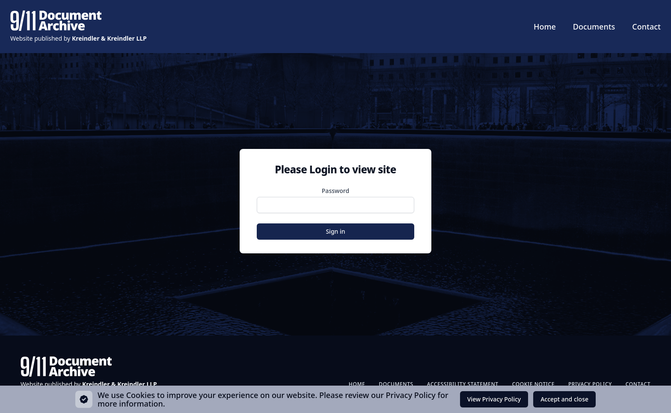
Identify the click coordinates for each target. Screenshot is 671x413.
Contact (646, 26)
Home (545, 26)
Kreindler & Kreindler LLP (109, 38)
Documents (594, 26)
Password (335, 191)
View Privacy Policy (494, 399)
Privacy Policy (590, 384)
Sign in (335, 231)
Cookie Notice (533, 384)
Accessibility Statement (463, 384)
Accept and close (564, 401)
